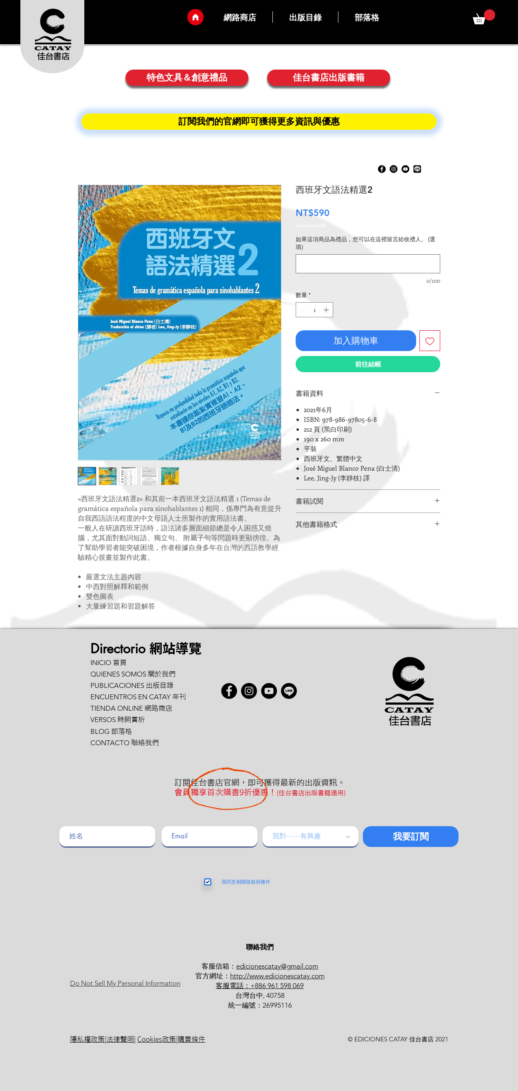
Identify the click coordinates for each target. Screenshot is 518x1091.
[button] (484, 16)
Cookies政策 (156, 1039)
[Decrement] (302, 310)
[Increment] (327, 310)
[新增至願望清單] (429, 340)
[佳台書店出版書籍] (328, 78)
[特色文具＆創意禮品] (186, 78)
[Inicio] (195, 17)
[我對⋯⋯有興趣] (310, 836)
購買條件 (191, 1039)
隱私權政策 (87, 1039)
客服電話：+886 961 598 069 (260, 986)
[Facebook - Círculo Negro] (382, 169)
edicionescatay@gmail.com (277, 966)
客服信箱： (219, 966)
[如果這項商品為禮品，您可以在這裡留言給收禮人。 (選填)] (368, 264)
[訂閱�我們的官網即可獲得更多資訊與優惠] (259, 121)
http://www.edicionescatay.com (277, 976)
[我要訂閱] (411, 836)
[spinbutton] (314, 310)
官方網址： (212, 976)
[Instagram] (393, 169)
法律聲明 (120, 1039)
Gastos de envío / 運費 (311, 225)
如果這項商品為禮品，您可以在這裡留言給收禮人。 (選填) (365, 243)
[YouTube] (405, 169)
